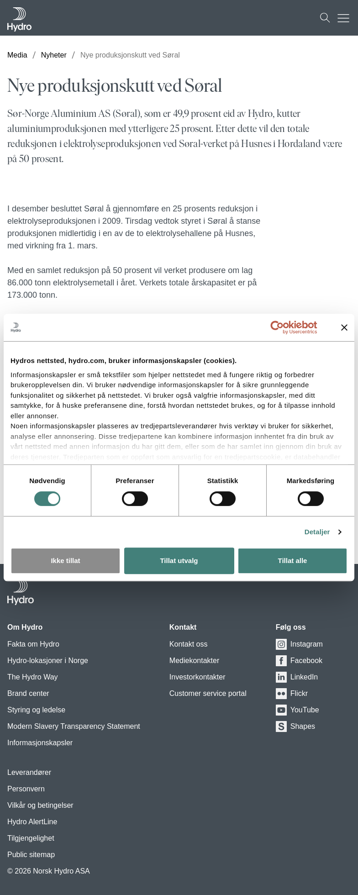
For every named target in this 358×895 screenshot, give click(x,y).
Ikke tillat (65, 560)
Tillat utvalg (179, 560)
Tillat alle (292, 560)
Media (17, 55)
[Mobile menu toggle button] (345, 18)
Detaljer (317, 532)
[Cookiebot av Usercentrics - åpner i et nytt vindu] (284, 327)
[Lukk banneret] (344, 327)
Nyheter (54, 55)
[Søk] (325, 18)
